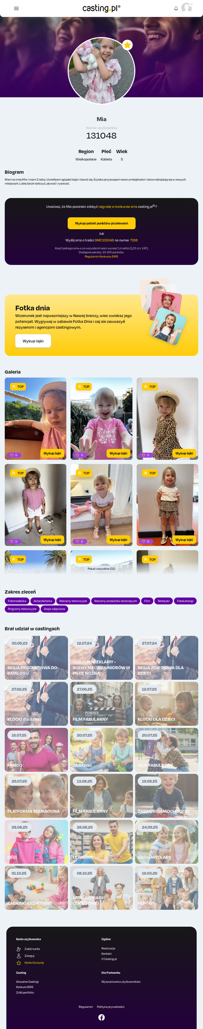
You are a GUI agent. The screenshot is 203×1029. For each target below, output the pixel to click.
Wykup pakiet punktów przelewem (101, 223)
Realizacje (108, 948)
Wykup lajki (33, 340)
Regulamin (86, 1007)
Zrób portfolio (25, 992)
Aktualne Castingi (27, 982)
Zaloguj (25, 956)
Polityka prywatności (110, 1007)
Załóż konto (28, 949)
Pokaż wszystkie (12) (101, 569)
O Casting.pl (109, 959)
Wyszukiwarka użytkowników (121, 982)
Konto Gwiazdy (30, 963)
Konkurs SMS (24, 987)
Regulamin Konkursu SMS (101, 256)
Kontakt (107, 954)
